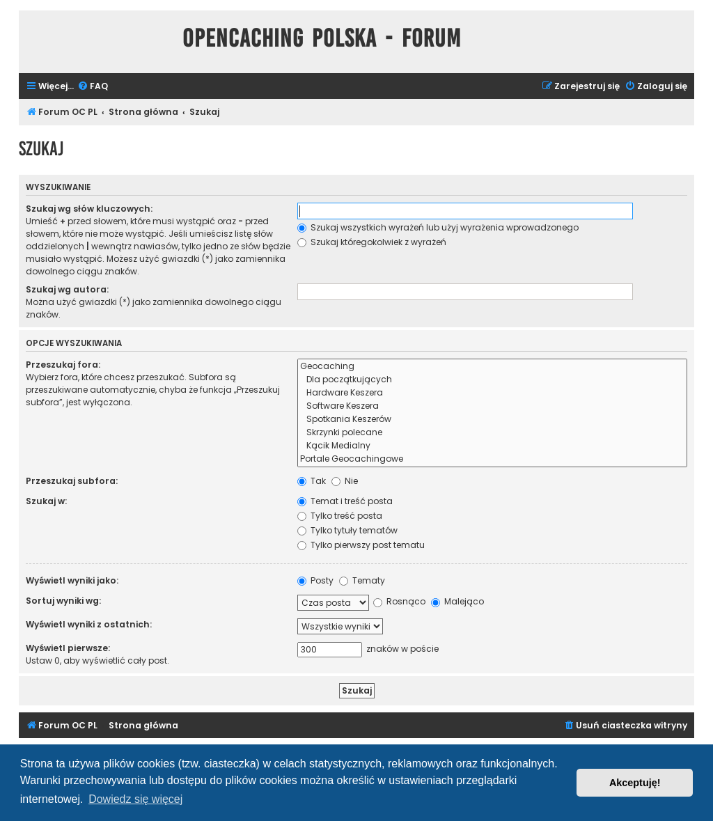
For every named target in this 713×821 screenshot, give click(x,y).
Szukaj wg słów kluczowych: (89, 208)
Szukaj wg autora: (67, 289)
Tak (311, 481)
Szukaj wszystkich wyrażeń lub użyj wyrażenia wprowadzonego (438, 227)
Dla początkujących (493, 379)
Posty (315, 580)
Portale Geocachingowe (493, 459)
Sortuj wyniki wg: (63, 601)
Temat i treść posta (345, 501)
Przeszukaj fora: (63, 364)
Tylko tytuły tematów (347, 530)
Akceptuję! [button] (635, 782)
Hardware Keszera (493, 393)
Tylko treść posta (339, 516)
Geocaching (493, 366)
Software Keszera (493, 406)
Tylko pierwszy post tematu (361, 545)
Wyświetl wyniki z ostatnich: (89, 624)
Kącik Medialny (493, 446)
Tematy (362, 580)
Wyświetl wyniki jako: (72, 580)
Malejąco (457, 601)
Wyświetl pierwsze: (68, 648)
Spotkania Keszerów (493, 419)
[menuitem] (92, 86)
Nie (344, 481)
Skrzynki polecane (493, 432)
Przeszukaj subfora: (72, 481)
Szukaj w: (46, 501)
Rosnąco (399, 601)
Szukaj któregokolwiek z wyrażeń (371, 242)
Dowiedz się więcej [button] (135, 799)
